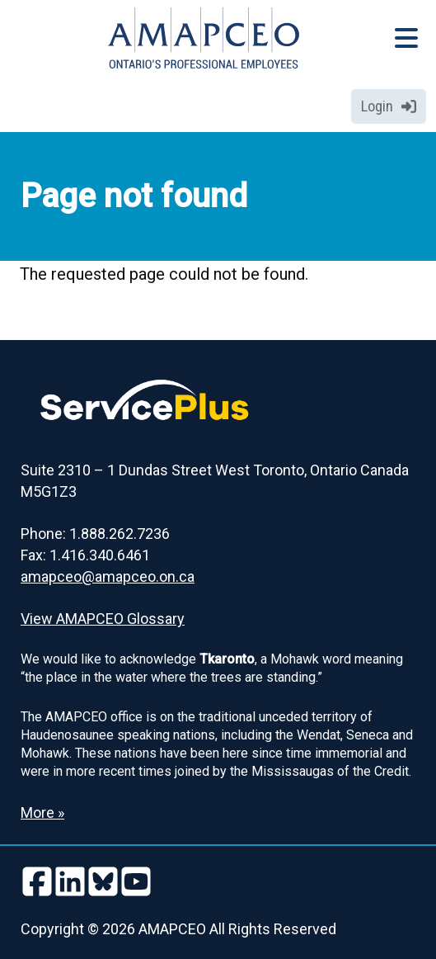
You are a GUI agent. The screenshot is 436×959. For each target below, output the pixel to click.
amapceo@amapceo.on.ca (108, 576)
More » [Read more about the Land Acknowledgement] (42, 812)
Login (388, 106)
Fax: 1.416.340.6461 (85, 555)
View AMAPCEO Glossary (103, 618)
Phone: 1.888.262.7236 (95, 533)
